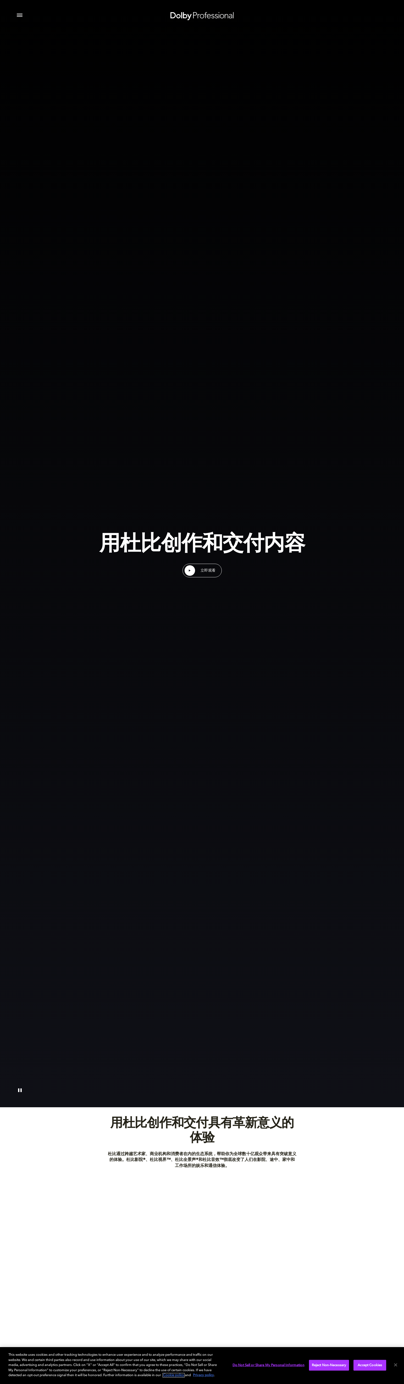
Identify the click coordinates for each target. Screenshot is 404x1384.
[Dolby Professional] (202, 15)
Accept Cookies (370, 1365)
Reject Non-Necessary (329, 1365)
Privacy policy (203, 1375)
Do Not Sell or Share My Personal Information (269, 1365)
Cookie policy (173, 1375)
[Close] (395, 1365)
